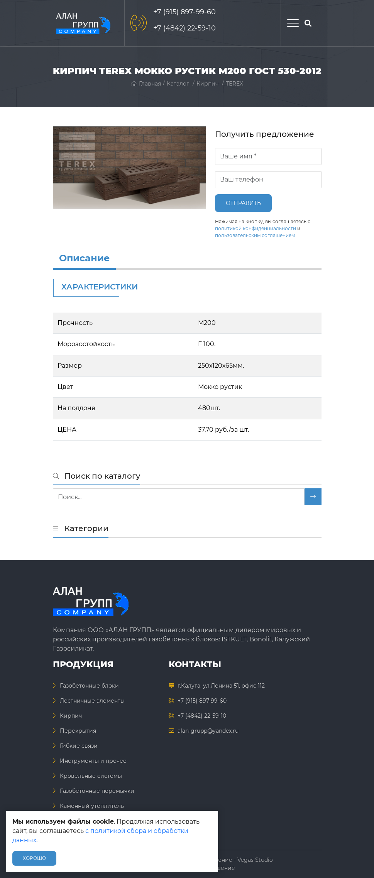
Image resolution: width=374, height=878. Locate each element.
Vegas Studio (255, 859)
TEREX (234, 83)
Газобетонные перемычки (97, 790)
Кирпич (207, 83)
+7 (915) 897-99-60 (184, 12)
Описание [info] (84, 258)
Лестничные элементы (92, 700)
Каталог (178, 83)
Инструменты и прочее (93, 760)
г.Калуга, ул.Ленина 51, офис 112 (221, 685)
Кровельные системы (91, 775)
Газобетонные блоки (89, 685)
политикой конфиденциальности (255, 228)
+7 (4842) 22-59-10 (184, 28)
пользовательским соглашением (255, 235)
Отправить (243, 203)
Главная (146, 83)
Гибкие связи (79, 745)
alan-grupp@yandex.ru (208, 730)
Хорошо (34, 858)
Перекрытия (78, 730)
